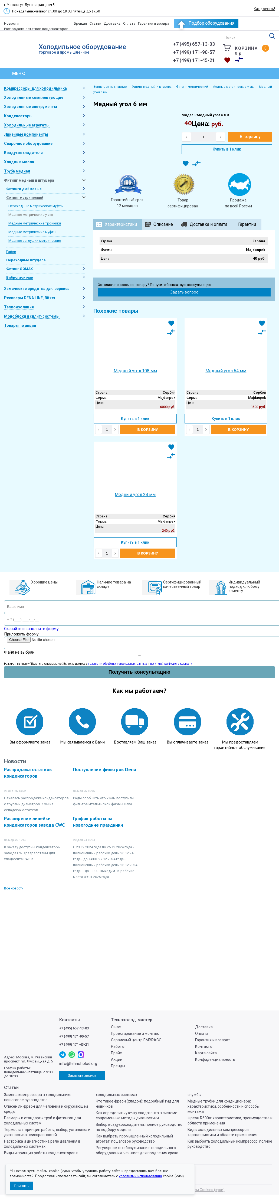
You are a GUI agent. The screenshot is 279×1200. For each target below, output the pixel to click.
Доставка (112, 23)
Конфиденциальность (215, 1059)
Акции (116, 1059)
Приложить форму (21, 634)
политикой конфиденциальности (171, 664)
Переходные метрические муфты (36, 206)
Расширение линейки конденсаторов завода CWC (34, 821)
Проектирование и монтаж (135, 1033)
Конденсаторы (18, 116)
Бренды (80, 23)
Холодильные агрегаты (27, 125)
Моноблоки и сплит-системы (32, 316)
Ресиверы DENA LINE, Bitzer (29, 298)
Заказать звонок (160, 59)
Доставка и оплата (208, 224)
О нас (116, 1027)
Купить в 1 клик (227, 149)
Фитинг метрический (24, 197)
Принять (21, 1186)
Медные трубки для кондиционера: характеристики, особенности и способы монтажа (224, 1106)
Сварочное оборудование (28, 143)
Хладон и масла (19, 162)
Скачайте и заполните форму (31, 628)
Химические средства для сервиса (37, 288)
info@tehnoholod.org (160, 46)
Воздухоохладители (23, 153)
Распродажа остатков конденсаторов (36, 29)
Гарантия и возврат (154, 23)
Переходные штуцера (26, 260)
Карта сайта (206, 1053)
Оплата (129, 23)
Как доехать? (264, 8)
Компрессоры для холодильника (35, 88)
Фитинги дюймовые (24, 189)
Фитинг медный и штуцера (29, 180)
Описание (163, 224)
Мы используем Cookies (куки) (198, 1190)
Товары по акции (20, 325)
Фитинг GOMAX (19, 269)
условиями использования (140, 1175)
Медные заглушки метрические (34, 241)
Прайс (116, 1053)
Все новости (14, 888)
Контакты (203, 1046)
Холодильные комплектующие (33, 97)
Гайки (11, 251)
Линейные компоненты (26, 134)
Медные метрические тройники (34, 223)
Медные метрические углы (30, 215)
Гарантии (247, 224)
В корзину (250, 136)
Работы (117, 1046)
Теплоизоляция (19, 307)
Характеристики (121, 224)
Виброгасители (19, 277)
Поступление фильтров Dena (104, 769)
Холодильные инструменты (30, 107)
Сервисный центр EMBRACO (136, 1040)
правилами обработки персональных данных (117, 664)
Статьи (95, 23)
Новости (11, 23)
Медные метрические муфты (32, 232)
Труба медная (17, 171)
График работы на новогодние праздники (98, 821)
